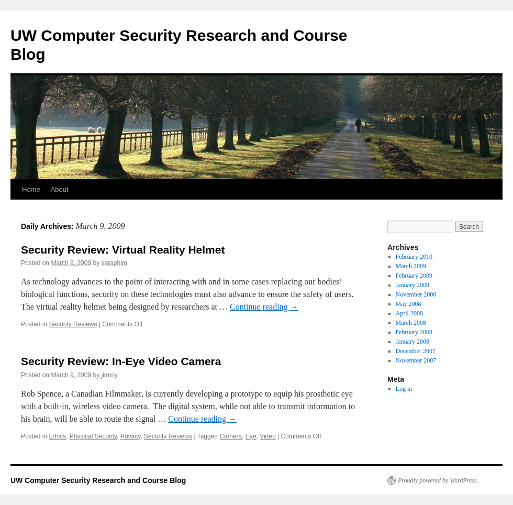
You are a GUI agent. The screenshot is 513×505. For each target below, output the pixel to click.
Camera (230, 436)
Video (267, 436)
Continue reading (264, 306)
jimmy (109, 375)
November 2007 (416, 360)
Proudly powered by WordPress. (438, 480)
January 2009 (412, 285)
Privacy (130, 436)
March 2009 (411, 266)
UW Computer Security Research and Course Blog (98, 480)
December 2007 (416, 351)
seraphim (114, 263)
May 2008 (408, 304)
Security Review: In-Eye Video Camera (121, 361)
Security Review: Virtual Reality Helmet (123, 250)
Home (31, 189)
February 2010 (414, 256)
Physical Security (93, 436)
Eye (251, 436)
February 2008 (414, 332)
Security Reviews (73, 324)
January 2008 (412, 341)
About (60, 189)
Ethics (57, 436)
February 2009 (414, 275)
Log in (404, 388)
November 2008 (416, 294)
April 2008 (409, 313)
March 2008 (411, 322)
